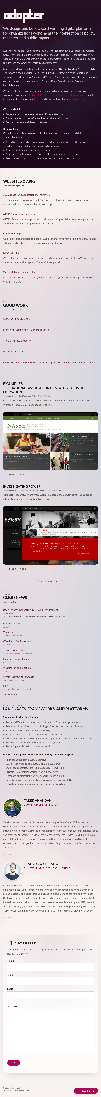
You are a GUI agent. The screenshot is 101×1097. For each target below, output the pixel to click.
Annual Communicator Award (19, 676)
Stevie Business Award (15, 649)
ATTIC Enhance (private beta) (19, 214)
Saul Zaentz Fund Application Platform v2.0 (26, 194)
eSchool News (11, 694)
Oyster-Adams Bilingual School (69, 95)
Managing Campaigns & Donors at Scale (26, 329)
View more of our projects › (14, 186)
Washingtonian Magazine (17, 641)
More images (15, 475)
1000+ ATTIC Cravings (16, 318)
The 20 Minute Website (17, 340)
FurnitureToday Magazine (17, 658)
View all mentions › (10, 602)
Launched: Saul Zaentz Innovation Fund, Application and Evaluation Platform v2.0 (50, 362)
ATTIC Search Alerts (15, 351)
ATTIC (37, 99)
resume (7, 854)
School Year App (12, 233)
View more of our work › (12, 310)
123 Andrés (77, 99)
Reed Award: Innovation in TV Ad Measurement (30, 609)
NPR (5, 685)
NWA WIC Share (12, 252)
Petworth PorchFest (40, 95)
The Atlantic (10, 632)
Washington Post (12, 623)
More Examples (50, 581)
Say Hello (86, 1091)
